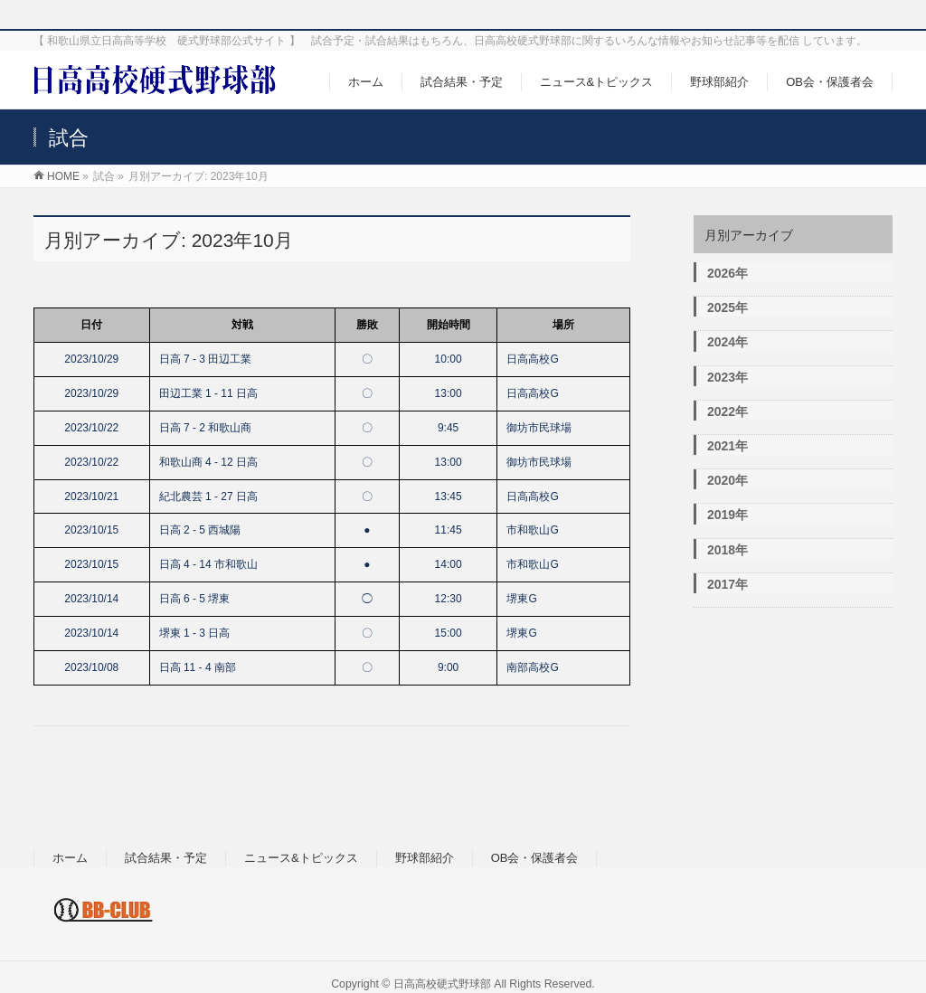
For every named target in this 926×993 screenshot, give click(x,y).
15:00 (448, 633)
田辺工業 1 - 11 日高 (208, 393)
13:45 (448, 496)
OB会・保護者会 (535, 858)
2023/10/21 (91, 496)
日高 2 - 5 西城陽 (200, 530)
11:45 (448, 530)
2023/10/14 (91, 598)
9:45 (448, 427)
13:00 (448, 393)
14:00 (448, 564)
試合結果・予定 (166, 858)
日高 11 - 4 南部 (197, 667)
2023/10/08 (91, 667)
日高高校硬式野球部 (442, 984)
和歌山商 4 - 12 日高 (208, 462)
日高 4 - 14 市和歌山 (208, 564)
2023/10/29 (91, 359)
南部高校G (532, 667)
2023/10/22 (91, 427)
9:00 (448, 667)
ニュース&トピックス (301, 858)
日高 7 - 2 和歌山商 (205, 427)
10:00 (448, 359)
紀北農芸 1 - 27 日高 (208, 496)
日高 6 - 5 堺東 (195, 598)
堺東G (521, 598)
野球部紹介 (424, 858)
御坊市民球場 (539, 427)
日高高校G (532, 359)
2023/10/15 (91, 530)
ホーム (70, 858)
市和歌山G (532, 530)
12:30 (448, 598)
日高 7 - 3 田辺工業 (205, 359)
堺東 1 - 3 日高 (195, 633)
